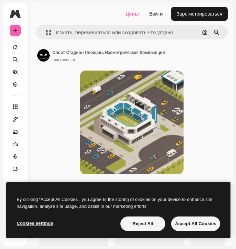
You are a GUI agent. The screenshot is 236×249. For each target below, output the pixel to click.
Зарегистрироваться (199, 14)
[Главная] (15, 47)
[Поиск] (15, 59)
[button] (45, 32)
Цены (132, 14)
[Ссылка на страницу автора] (43, 55)
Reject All (142, 223)
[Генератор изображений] (15, 131)
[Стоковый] (15, 71)
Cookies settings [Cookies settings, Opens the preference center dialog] (35, 223)
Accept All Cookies (195, 223)
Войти (156, 14)
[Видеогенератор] (15, 144)
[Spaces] (15, 119)
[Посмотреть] (15, 84)
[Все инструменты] (15, 106)
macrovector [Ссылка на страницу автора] (63, 59)
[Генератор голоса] (15, 156)
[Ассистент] (15, 169)
